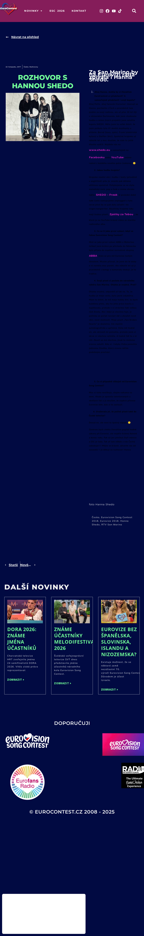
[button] (136, 11)
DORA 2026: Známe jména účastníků (21, 639)
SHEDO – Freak (107, 195)
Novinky (33, 11)
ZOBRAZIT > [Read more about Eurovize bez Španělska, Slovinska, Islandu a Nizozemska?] (109, 690)
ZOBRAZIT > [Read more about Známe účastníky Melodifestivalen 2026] (62, 684)
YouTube (117, 157)
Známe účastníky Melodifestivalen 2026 (79, 639)
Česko (26, 67)
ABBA (93, 256)
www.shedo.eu (99, 150)
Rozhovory (33, 67)
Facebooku (97, 157)
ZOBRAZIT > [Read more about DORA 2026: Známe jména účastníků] (15, 680)
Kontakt (79, 10)
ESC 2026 (57, 10)
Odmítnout (71, 928)
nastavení (35, 929)
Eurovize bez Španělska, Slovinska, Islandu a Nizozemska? (119, 642)
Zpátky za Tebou (121, 214)
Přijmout (71, 922)
